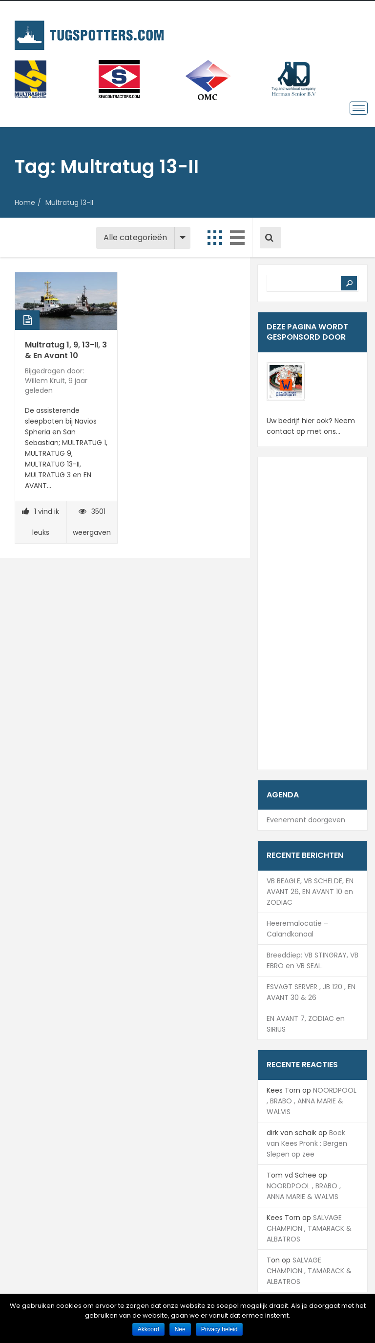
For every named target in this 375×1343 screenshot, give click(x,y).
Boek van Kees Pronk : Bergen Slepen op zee (307, 1143)
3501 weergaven (92, 522)
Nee (180, 1329)
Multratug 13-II (69, 202)
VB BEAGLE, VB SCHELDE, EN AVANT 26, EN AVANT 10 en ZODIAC (310, 891)
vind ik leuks (40, 522)
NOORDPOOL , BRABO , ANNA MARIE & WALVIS (311, 1101)
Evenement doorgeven (306, 820)
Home (25, 202)
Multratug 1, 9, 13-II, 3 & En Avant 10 (66, 350)
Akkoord (148, 1329)
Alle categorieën (135, 237)
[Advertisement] (312, 613)
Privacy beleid (219, 1329)
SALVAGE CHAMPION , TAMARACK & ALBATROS (309, 1228)
